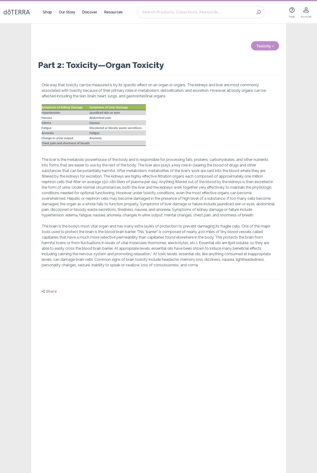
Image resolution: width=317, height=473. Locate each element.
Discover (89, 12)
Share (49, 291)
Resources (113, 12)
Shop (47, 12)
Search (258, 12)
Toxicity (265, 46)
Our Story (67, 12)
